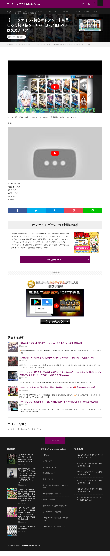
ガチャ (61, 11)
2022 (78, 494)
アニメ (35, 11)
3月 (88, 460)
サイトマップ (47, 466)
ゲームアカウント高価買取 (52, 516)
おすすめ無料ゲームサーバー (53, 498)
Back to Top (55, 446)
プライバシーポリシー (51, 472)
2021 (78, 502)
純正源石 (44, 16)
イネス (43, 11)
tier (28, 11)
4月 (91, 460)
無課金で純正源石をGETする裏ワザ (55, 510)
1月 (82, 460)
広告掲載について (49, 478)
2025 (78, 469)
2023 (78, 485)
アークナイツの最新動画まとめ (31, 551)
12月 (91, 471)
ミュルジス (83, 11)
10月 (83, 471)
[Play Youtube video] (55, 92)
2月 (85, 460)
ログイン (29, 434)
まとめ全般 (19, 11)
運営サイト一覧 (48, 484)
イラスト (52, 11)
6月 (97, 469)
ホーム (9, 11)
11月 (87, 471)
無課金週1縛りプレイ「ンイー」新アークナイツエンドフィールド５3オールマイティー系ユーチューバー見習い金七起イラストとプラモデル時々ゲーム (27, 480)
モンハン (94, 11)
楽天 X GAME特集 (49, 504)
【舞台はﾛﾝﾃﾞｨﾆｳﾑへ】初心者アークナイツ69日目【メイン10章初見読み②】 (51, 348)
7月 (100, 469)
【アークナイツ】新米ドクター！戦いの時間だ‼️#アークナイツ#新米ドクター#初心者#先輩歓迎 (58, 407)
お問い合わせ (47, 460)
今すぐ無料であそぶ (55, 265)
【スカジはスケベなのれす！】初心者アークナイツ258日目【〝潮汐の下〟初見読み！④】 (56, 363)
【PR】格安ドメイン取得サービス (55, 531)
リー (18, 16)
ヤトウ (11, 16)
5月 (94, 460)
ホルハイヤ (72, 11)
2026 (78, 460)
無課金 (34, 16)
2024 (78, 477)
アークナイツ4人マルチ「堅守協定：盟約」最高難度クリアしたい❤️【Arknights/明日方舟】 (57, 393)
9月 (80, 471)
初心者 (26, 16)
